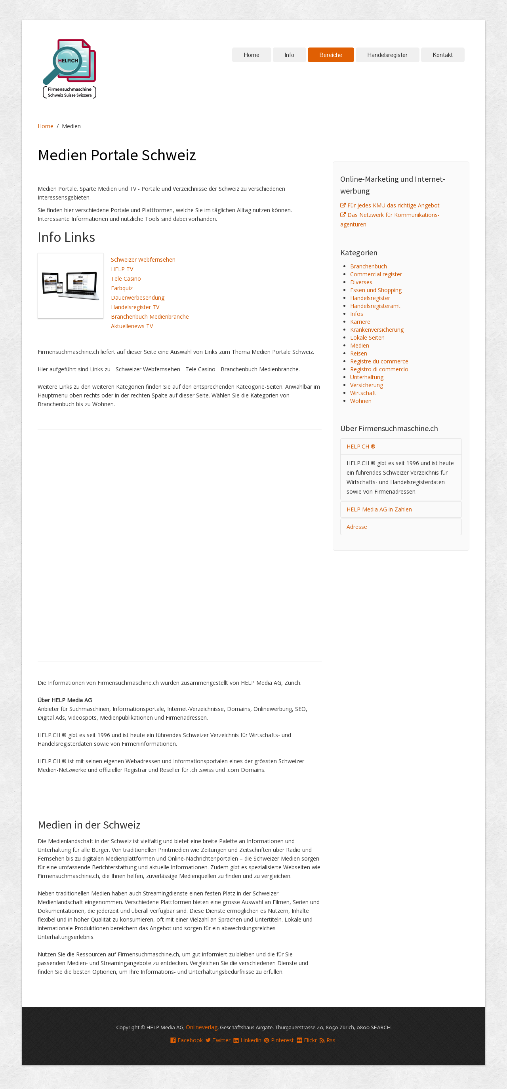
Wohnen (361, 401)
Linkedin (247, 1040)
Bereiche (331, 55)
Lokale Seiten (367, 337)
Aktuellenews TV (132, 326)
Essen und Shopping (376, 290)
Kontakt (443, 55)
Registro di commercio (379, 369)
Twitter (218, 1040)
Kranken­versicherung (377, 329)
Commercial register (376, 274)
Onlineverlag (201, 1027)
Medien (359, 345)
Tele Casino (126, 278)
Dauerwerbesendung (137, 297)
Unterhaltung (366, 377)
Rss (327, 1040)
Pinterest (279, 1040)
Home (251, 55)
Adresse (357, 526)
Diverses (361, 282)
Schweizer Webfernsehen (143, 259)
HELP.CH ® (361, 446)
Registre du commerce (379, 361)
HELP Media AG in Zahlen (379, 509)
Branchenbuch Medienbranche (150, 316)
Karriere (360, 321)
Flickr (307, 1040)
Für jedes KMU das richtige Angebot (390, 205)
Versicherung (366, 385)
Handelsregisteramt (375, 306)
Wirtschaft (363, 393)
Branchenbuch (368, 266)
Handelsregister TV (135, 307)
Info (289, 55)
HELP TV (122, 269)
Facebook (186, 1040)
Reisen (358, 353)
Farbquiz (122, 288)
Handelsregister (388, 55)
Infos (356, 313)
